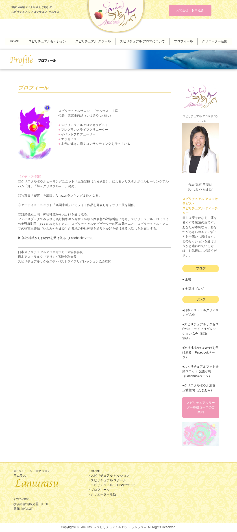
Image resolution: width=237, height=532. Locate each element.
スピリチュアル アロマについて (142, 41)
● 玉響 (186, 278)
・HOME (94, 471)
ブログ (200, 267)
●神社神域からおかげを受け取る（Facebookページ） (200, 351)
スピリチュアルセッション (47, 41)
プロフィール (183, 41)
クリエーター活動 (214, 41)
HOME (14, 41)
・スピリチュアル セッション (108, 476)
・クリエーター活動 (102, 494)
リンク (200, 298)
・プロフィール (99, 490)
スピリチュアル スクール (93, 41)
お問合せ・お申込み (190, 10)
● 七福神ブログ (193, 288)
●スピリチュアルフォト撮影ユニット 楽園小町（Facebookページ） (200, 370)
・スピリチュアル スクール (107, 480)
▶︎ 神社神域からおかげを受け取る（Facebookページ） (56, 237)
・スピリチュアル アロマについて (112, 485)
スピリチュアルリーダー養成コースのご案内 (201, 406)
